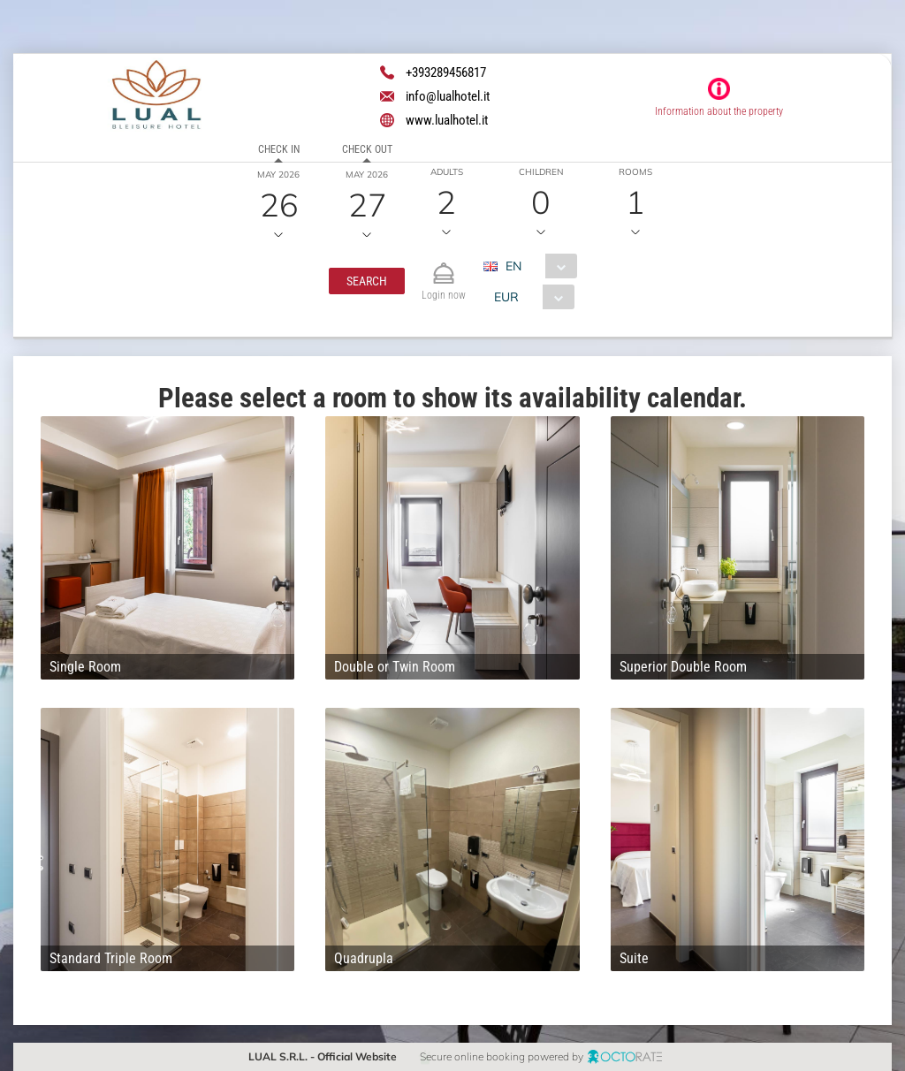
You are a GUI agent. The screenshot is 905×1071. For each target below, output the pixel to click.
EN (513, 266)
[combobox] (537, 265)
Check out (367, 149)
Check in (279, 149)
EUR (506, 297)
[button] (367, 281)
